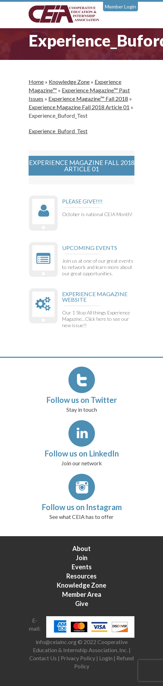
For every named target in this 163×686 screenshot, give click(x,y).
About (81, 548)
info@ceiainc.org (57, 641)
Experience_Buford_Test (58, 131)
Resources (81, 576)
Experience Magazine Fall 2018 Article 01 (79, 107)
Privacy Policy (78, 658)
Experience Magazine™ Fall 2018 (88, 98)
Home (36, 81)
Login (106, 658)
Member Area (81, 594)
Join (81, 558)
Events (82, 567)
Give (81, 603)
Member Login (120, 7)
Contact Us (43, 658)
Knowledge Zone (69, 81)
